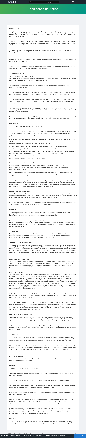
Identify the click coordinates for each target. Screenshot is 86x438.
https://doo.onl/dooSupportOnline (47, 340)
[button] (44, 2)
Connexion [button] (75, 1)
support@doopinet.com (15, 340)
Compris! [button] (80, 435)
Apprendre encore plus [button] (58, 435)
